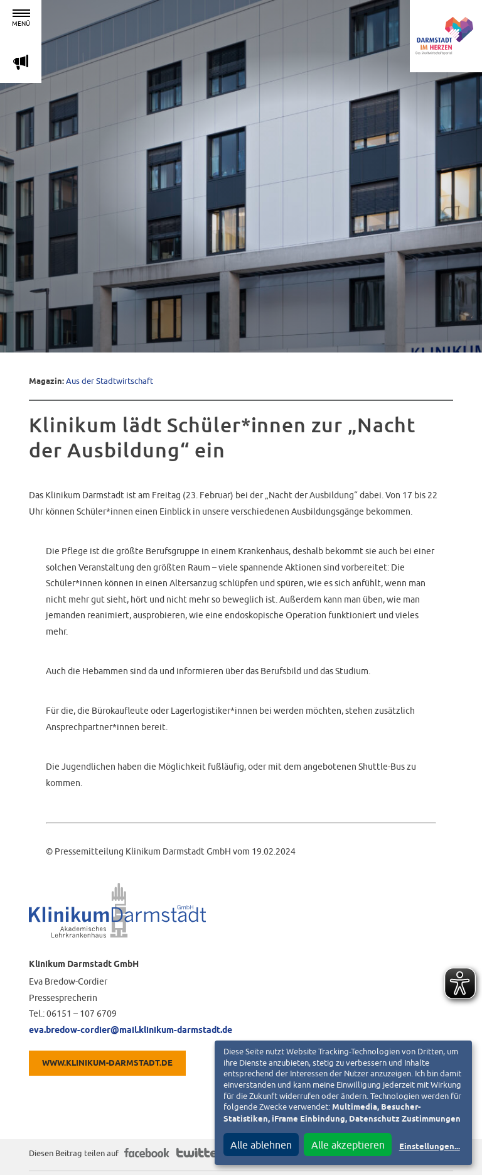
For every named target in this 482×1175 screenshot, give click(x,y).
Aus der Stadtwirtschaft (109, 381)
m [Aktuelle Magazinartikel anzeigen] (20, 62)
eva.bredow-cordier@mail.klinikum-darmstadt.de (130, 1030)
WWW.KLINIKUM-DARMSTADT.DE (107, 1063)
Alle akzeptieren (348, 1144)
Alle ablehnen (261, 1144)
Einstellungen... (429, 1147)
